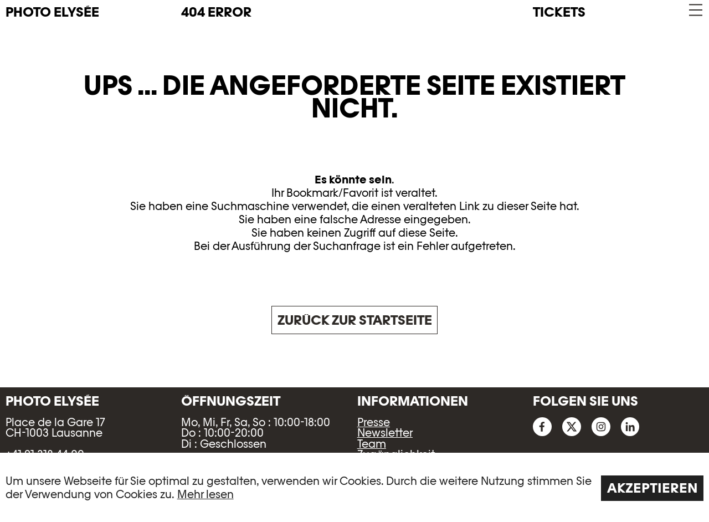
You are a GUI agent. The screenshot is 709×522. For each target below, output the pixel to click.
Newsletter (385, 432)
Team (371, 444)
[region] (354, 487)
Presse (373, 422)
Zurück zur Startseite (355, 320)
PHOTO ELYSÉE (52, 12)
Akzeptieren (652, 488)
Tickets (559, 12)
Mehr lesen (205, 494)
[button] (695, 10)
